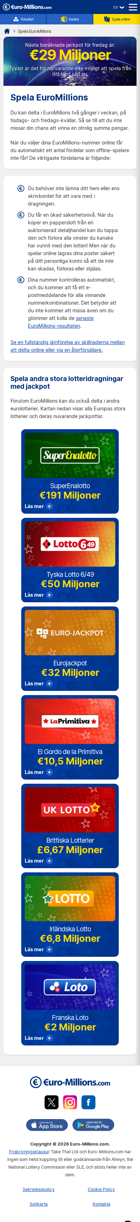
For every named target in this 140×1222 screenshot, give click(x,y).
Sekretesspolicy (39, 1189)
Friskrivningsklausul (29, 1151)
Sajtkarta (39, 1204)
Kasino (70, 19)
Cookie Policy (101, 1189)
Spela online (116, 19)
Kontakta (101, 1204)
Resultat (23, 19)
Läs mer (34, 506)
